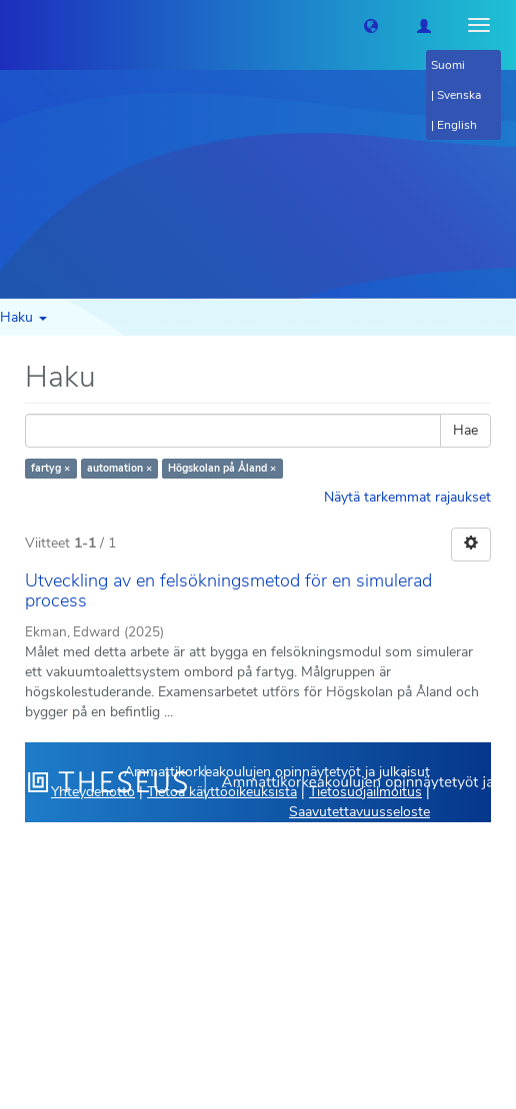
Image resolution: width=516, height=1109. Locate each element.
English (457, 125)
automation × (119, 468)
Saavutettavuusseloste (359, 811)
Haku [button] (23, 317)
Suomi (448, 65)
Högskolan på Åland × (222, 468)
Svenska (459, 95)
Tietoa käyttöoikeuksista (222, 791)
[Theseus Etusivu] (15, 25)
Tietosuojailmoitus (365, 791)
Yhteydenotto (93, 791)
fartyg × (50, 468)
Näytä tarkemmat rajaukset (407, 497)
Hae (465, 430)
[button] (371, 25)
